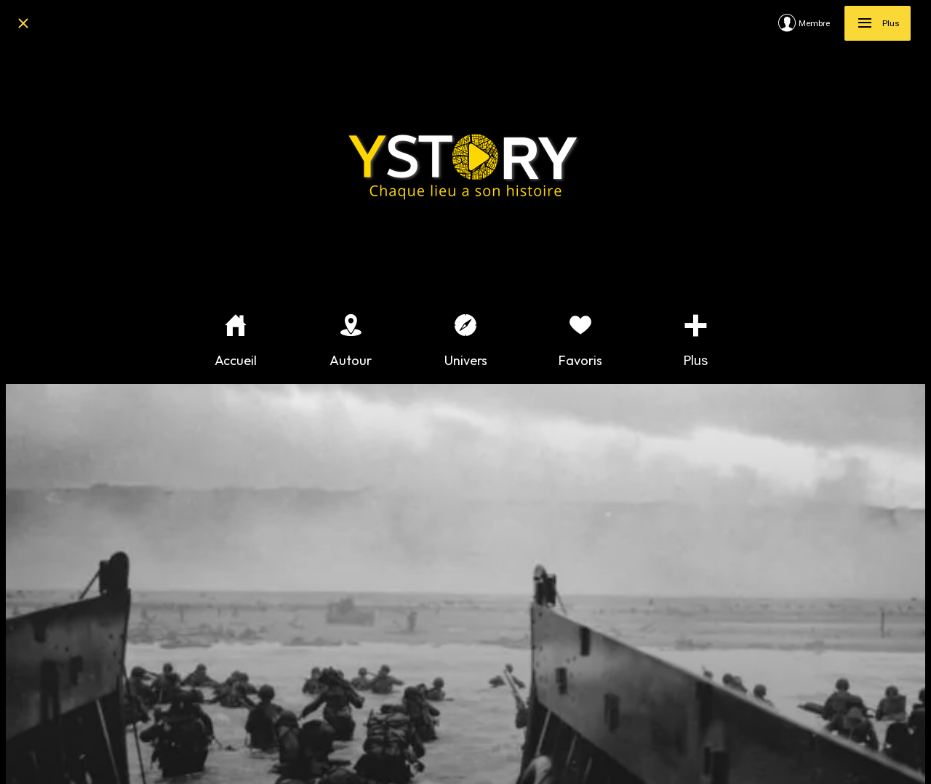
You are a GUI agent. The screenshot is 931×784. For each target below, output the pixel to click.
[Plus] (877, 23)
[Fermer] (23, 23)
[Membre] (811, 23)
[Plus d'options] (695, 341)
